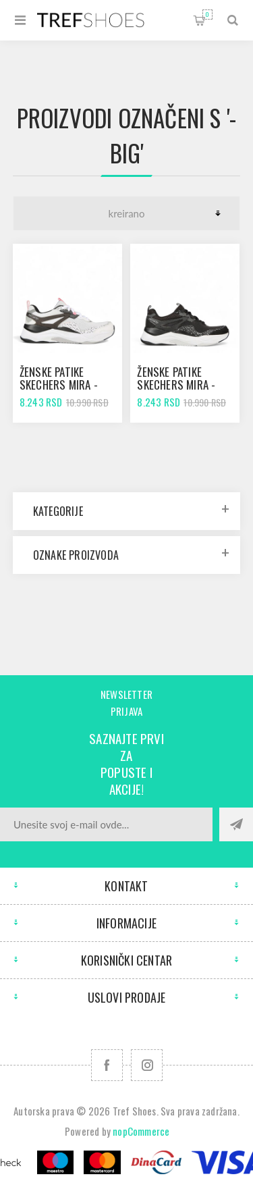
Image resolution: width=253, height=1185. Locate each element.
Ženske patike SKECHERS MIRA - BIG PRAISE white (60, 384)
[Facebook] (107, 1065)
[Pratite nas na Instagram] (147, 1065)
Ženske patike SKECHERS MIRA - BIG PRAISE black (177, 384)
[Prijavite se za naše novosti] (106, 824)
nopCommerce (141, 1131)
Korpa (207, 14)
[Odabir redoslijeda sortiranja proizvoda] (126, 213)
